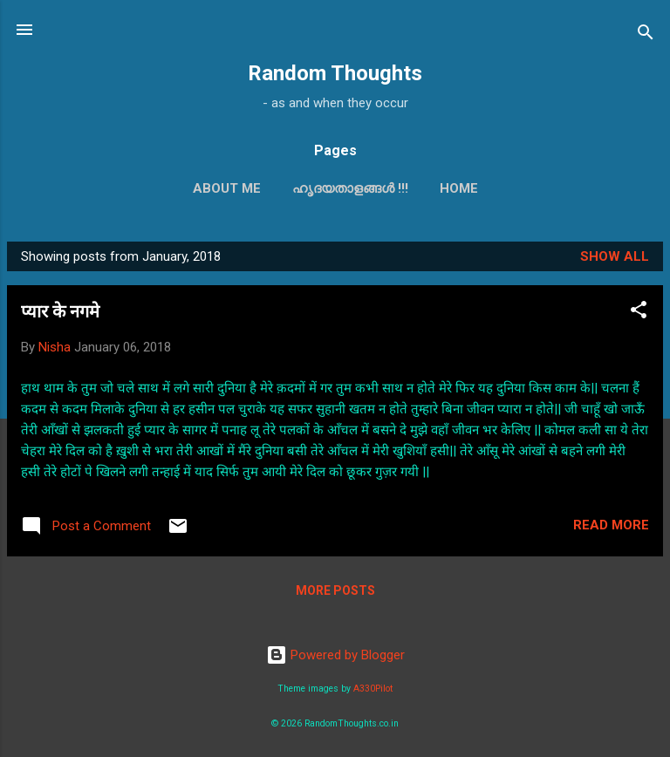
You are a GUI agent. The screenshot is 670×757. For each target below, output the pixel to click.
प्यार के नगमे (60, 311)
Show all (614, 256)
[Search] (645, 35)
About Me (227, 188)
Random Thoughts (335, 73)
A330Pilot (373, 688)
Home (459, 188)
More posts (335, 590)
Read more (611, 525)
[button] (638, 312)
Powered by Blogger (335, 655)
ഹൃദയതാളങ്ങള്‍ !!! (350, 188)
